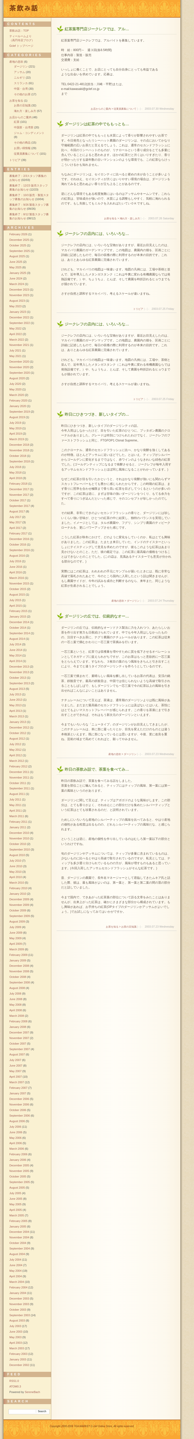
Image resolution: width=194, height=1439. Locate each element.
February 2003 (18, 1353)
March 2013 (16, 716)
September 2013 (19, 683)
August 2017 (17, 511)
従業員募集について (26, 153)
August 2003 (17, 1320)
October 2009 (17, 910)
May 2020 (15, 389)
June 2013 (15, 699)
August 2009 (17, 921)
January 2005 (17, 1226)
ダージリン (21, 66)
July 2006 (15, 1126)
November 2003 (19, 1304)
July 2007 (15, 1059)
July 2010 (15, 860)
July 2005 (15, 1193)
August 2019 (17, 417)
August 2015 (17, 594)
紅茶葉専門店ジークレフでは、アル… (97, 29)
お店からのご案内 (20, 117)
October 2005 (17, 1176)
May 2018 (15, 472)
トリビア (138, 309)
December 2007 (19, 1032)
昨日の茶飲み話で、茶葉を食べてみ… (97, 769)
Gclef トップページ (21, 45)
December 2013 (19, 666)
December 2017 (19, 489)
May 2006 (15, 1137)
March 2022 (16, 339)
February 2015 (18, 610)
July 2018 (15, 466)
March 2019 (16, 439)
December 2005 (19, 1165)
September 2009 (19, 915)
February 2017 (18, 533)
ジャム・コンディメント (29, 132)
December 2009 (19, 899)
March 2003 (16, 1348)
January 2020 (17, 406)
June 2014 (15, 649)
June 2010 (15, 866)
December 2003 (19, 1298)
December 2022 (19, 317)
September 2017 (19, 505)
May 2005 (15, 1204)
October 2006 (17, 1110)
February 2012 (18, 766)
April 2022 (15, 334)
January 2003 (17, 1359)
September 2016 (19, 550)
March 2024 (16, 284)
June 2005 (15, 1198)
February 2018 (18, 483)
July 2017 (15, 516)
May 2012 (15, 749)
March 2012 (16, 760)
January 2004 (17, 1292)
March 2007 (16, 1082)
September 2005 (19, 1182)
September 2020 (19, 372)
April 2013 (15, 710)
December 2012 (19, 727)
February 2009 (18, 954)
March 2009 (16, 949)
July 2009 (15, 927)
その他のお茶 (22, 94)
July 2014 (15, 644)
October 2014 (17, 627)
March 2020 (16, 394)
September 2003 (19, 1315)
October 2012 (17, 733)
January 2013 (17, 721)
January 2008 (17, 1026)
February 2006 (18, 1154)
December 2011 (19, 771)
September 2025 (19, 250)
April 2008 (15, 1010)
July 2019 (15, 422)
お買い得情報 (22, 148)
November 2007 (19, 1038)
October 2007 (17, 1043)
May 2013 (15, 705)
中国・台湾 (21, 88)
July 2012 (15, 744)
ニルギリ (19, 77)
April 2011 (15, 810)
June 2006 (15, 1132)
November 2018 (19, 450)
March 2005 (16, 1215)
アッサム (19, 72)
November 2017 (19, 494)
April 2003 (15, 1342)
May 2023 (15, 306)
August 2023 (17, 300)
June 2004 (15, 1265)
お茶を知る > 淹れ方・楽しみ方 (122, 218)
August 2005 (17, 1187)
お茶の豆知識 (22, 105)
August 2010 (17, 855)
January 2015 (17, 616)
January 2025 (17, 272)
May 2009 (15, 938)
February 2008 (18, 1021)
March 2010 (16, 882)
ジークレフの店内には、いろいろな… (97, 233)
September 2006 (19, 1115)
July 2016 (15, 561)
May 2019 (15, 428)
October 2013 (17, 677)
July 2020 (15, 383)
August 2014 (17, 638)
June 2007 (15, 1065)
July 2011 (15, 799)
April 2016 (15, 572)
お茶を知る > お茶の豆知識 (121, 926)
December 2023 (19, 289)
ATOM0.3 (15, 1386)
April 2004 (15, 1276)
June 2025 (15, 261)
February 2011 (18, 821)
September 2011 (19, 788)
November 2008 (19, 971)
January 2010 (17, 893)
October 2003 (17, 1309)
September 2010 (19, 849)
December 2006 (19, 1098)
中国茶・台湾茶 (23, 127)
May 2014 (15, 655)
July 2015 (15, 600)
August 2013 (17, 688)
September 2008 (19, 982)
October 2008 (17, 976)
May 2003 (15, 1337)
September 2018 (19, 461)
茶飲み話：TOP (19, 30)
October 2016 (17, 544)
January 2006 (17, 1159)
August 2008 (17, 987)
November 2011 (19, 777)
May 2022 (15, 328)
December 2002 (19, 1364)
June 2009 (15, 932)
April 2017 (15, 527)
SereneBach (32, 1392)
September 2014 (19, 633)
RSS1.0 (14, 1380)
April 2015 (15, 605)
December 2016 (19, 538)
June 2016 (15, 566)
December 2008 (19, 965)
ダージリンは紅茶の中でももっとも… (97, 124)
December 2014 (19, 622)
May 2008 (15, 1004)
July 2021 (15, 350)
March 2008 (16, 1015)
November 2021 (19, 344)
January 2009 (17, 960)
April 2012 (15, 755)
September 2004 (19, 1248)
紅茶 (16, 121)
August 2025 (17, 256)
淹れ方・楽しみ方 (25, 110)
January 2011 (17, 827)
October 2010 (17, 843)
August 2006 (17, 1121)
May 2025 (15, 267)
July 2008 (15, 993)
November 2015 (19, 583)
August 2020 (17, 378)
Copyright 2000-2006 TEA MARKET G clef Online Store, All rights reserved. (92, 1426)
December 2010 (19, 832)
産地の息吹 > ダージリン (125, 600)
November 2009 (19, 904)
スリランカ (21, 83)
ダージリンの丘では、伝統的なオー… (97, 616)
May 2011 (15, 805)
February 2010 (18, 888)
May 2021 (15, 356)
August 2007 (17, 1054)
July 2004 (15, 1259)
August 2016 (17, 555)
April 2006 (15, 1143)
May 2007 (15, 1071)
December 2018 (19, 444)
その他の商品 (22, 142)
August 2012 (17, 738)
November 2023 (19, 295)
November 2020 (19, 367)
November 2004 (19, 1237)
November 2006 (19, 1104)
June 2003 (15, 1331)
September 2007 (19, 1049)
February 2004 (18, 1287)
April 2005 (15, 1209)
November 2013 (19, 672)
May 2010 (15, 871)
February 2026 (18, 234)
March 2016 (16, 577)
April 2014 (15, 661)
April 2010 (15, 877)
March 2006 (16, 1148)
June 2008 (15, 999)
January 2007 (17, 1093)
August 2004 (17, 1254)
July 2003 (15, 1326)
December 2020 (19, 361)
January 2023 (17, 311)
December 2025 (19, 239)
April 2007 (15, 1076)
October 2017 (17, 500)
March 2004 (16, 1281)
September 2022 (19, 322)
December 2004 (19, 1231)
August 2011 (17, 793)
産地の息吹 (16, 61)
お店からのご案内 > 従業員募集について (113, 108)
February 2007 (18, 1087)
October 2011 (17, 783)
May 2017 (15, 522)
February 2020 (18, 400)
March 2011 (16, 816)
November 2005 (19, 1170)
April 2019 (15, 433)
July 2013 (15, 694)
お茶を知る (16, 100)
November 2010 (19, 838)
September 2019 (19, 411)
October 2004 (17, 1242)
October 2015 (17, 589)
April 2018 (15, 478)
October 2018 (17, 455)
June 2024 (15, 278)
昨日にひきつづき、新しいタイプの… (97, 414)
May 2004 (15, 1270)
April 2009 (15, 943)
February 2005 (18, 1220)
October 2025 (17, 245)
